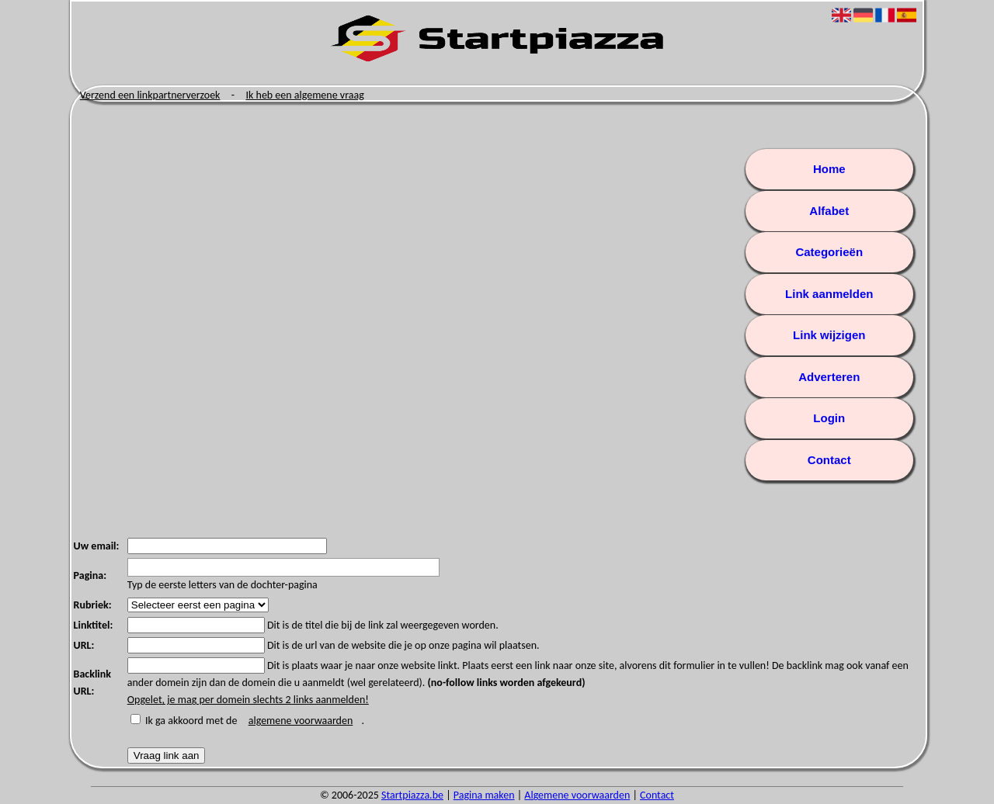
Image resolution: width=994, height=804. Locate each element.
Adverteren (829, 376)
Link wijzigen (829, 334)
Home (829, 168)
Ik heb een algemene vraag (304, 95)
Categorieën (829, 251)
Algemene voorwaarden (577, 795)
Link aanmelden (829, 293)
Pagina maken (484, 795)
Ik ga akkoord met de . (254, 720)
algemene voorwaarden (300, 720)
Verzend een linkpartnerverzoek (150, 95)
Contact (829, 459)
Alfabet (829, 210)
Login (829, 418)
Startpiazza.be (412, 795)
